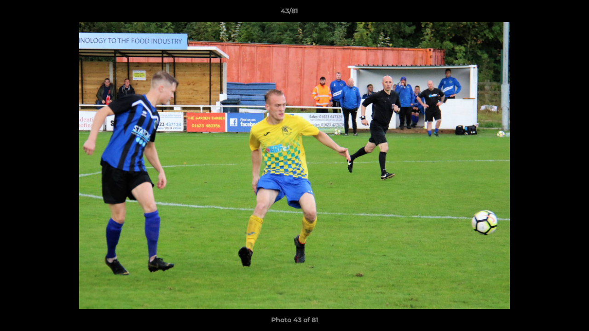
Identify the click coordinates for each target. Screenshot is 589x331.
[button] (550, 13)
